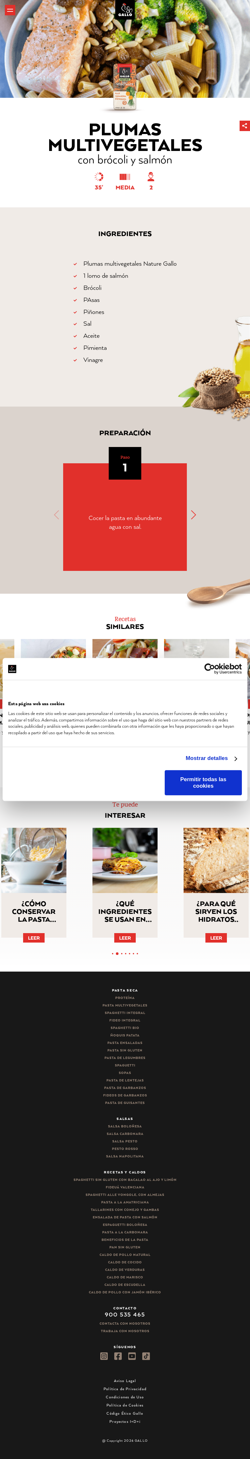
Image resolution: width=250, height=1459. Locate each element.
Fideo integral (125, 1020)
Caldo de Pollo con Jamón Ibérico (125, 1292)
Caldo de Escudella (125, 1285)
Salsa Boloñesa (125, 1126)
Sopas (125, 1073)
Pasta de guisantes (125, 1103)
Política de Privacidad (125, 1388)
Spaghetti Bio (125, 1028)
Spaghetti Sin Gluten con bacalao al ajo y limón (125, 1180)
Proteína (125, 998)
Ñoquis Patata (125, 1035)
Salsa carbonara (125, 1134)
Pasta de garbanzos (125, 1088)
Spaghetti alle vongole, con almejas (125, 1195)
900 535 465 (125, 1314)
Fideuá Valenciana (125, 1187)
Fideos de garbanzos (125, 1095)
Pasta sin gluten (125, 1050)
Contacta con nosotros (125, 1323)
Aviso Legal (125, 1380)
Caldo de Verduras (125, 1270)
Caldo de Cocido (125, 1262)
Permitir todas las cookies (203, 783)
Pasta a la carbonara (125, 1232)
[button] (245, 126)
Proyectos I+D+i (125, 1421)
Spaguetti (125, 1065)
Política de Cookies (125, 1405)
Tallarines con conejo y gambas (125, 1210)
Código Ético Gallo (124, 1413)
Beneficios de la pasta (125, 1240)
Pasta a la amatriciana (125, 1202)
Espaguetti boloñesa (125, 1225)
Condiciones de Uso (125, 1396)
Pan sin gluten (125, 1247)
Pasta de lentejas (125, 1080)
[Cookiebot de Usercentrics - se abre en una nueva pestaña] (213, 669)
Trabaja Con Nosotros (125, 1331)
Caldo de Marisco (125, 1277)
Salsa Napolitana (125, 1156)
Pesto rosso (125, 1149)
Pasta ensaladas (125, 1043)
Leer (34, 938)
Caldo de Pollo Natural (125, 1255)
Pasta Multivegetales (125, 1005)
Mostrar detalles (207, 758)
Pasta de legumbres (125, 1058)
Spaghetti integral (125, 1013)
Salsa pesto (125, 1141)
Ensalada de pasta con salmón (125, 1217)
